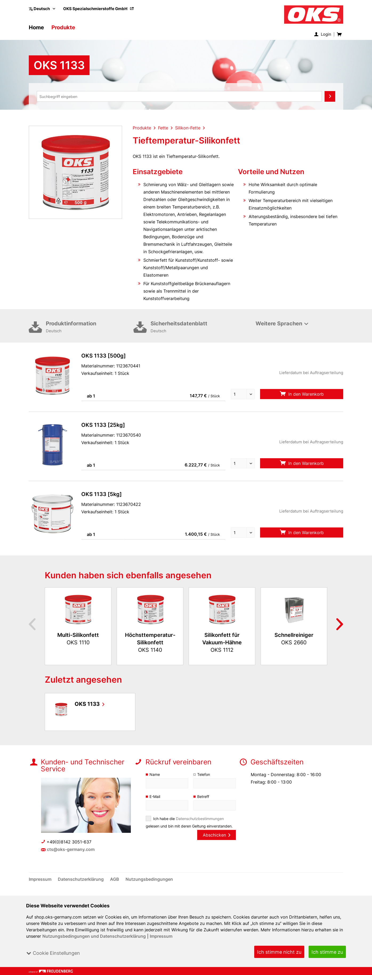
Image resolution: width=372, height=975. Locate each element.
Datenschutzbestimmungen (200, 826)
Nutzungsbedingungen (149, 886)
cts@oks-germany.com (71, 856)
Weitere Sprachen (279, 331)
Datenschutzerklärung (81, 886)
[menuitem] (98, 8)
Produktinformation (90, 335)
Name (154, 782)
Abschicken (216, 842)
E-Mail (155, 804)
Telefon (203, 782)
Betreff (203, 804)
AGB (115, 886)
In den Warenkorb (302, 401)
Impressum (161, 936)
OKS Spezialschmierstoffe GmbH (98, 8)
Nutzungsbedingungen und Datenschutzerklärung (94, 936)
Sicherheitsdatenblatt (194, 335)
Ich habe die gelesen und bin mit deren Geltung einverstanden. (189, 830)
